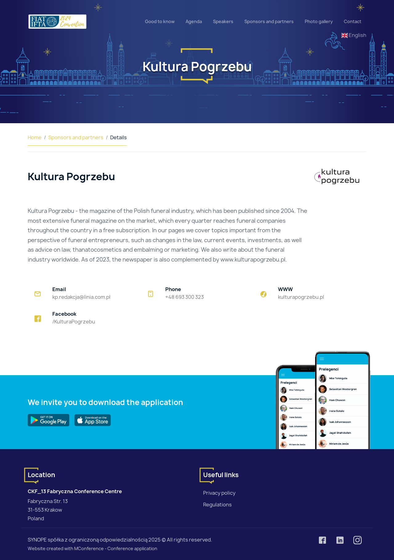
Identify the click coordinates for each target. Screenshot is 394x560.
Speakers (223, 21)
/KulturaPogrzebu (73, 321)
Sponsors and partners (269, 21)
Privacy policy (219, 492)
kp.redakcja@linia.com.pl (81, 297)
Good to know (160, 21)
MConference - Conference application (115, 548)
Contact (352, 21)
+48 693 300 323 (184, 297)
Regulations (217, 504)
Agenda (194, 21)
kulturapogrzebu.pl (301, 297)
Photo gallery (319, 21)
